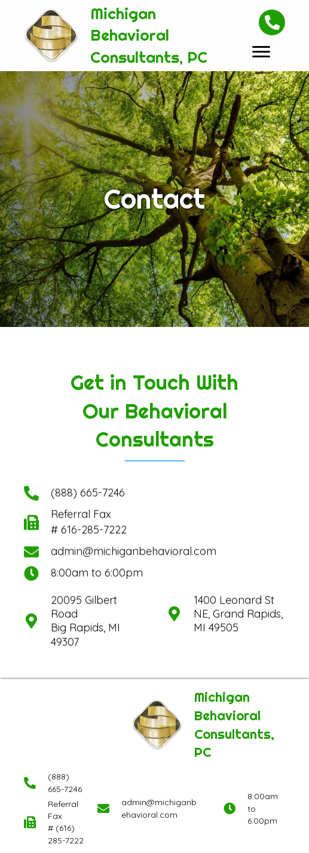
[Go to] (31, 471)
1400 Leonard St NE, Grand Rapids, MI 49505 (238, 589)
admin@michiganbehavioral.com (133, 500)
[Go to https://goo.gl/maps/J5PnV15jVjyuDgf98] (31, 589)
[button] (261, 52)
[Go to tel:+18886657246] (31, 442)
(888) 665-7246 (88, 441)
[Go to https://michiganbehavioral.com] (119, 35)
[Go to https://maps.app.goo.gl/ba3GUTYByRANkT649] (174, 588)
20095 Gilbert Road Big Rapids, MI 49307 (85, 589)
